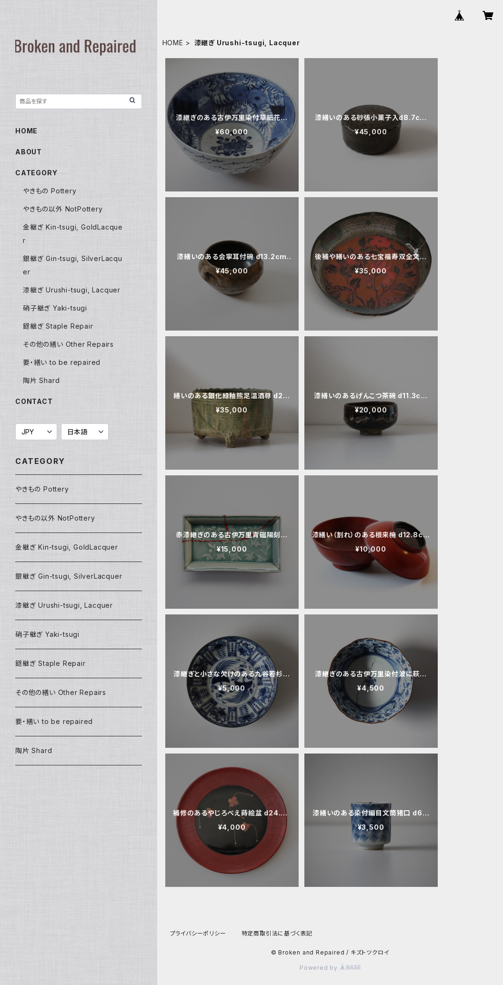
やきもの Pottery (50, 191)
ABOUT (28, 152)
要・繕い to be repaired (62, 362)
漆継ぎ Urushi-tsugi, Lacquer (72, 290)
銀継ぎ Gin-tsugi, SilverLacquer (68, 576)
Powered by (330, 967)
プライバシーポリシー (198, 933)
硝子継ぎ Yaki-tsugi (55, 308)
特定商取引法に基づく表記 (277, 933)
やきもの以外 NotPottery (63, 209)
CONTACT (34, 401)
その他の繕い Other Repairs (68, 344)
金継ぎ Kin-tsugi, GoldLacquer (66, 547)
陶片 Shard (41, 380)
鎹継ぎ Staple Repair (58, 326)
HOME (172, 43)
